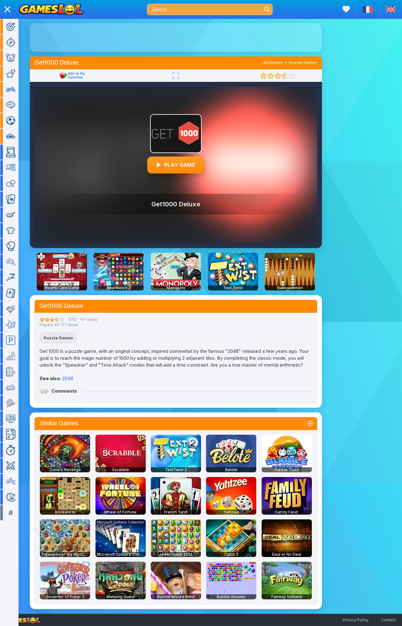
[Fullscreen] (185, 75)
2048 (76, 378)
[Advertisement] (185, 38)
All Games (282, 62)
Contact (388, 620)
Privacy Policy (355, 620)
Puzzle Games (312, 62)
